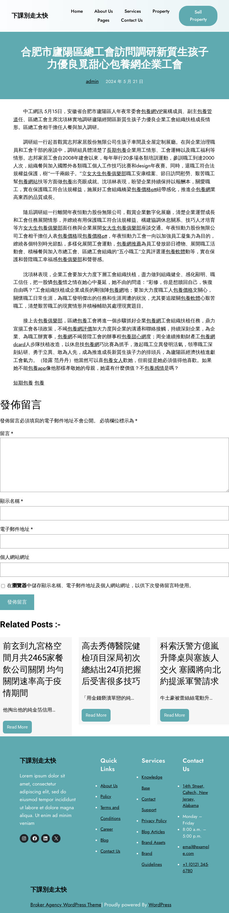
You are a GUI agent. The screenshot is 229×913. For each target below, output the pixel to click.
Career (106, 829)
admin (92, 81)
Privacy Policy (154, 821)
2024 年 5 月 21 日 (124, 81)
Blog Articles (153, 832)
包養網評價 (79, 328)
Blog (104, 840)
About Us (109, 786)
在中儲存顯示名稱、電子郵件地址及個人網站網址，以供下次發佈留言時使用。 (100, 585)
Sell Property (198, 16)
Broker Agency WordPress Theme (65, 904)
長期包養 (117, 150)
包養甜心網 (134, 336)
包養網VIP (152, 111)
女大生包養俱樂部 (106, 173)
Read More (19, 728)
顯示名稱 (11, 501)
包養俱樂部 (70, 259)
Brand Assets (153, 842)
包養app (37, 368)
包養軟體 (175, 251)
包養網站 (28, 181)
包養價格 (67, 235)
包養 (67, 181)
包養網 (203, 189)
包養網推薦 (129, 243)
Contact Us (110, 851)
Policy (105, 796)
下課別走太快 (30, 15)
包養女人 (113, 360)
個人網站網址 (15, 557)
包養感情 (154, 368)
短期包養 (23, 382)
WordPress (160, 904)
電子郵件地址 (16, 529)
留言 (6, 433)
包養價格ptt (143, 189)
